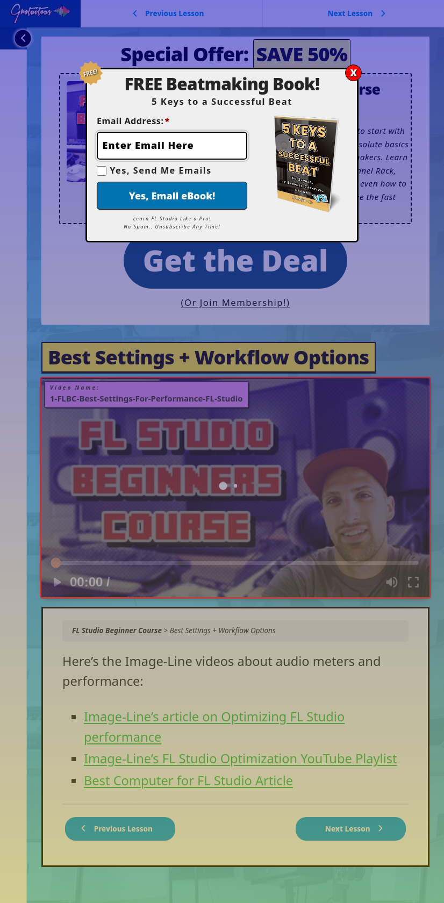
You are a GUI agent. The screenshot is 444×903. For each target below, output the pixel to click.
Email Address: (133, 121)
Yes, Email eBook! (172, 195)
